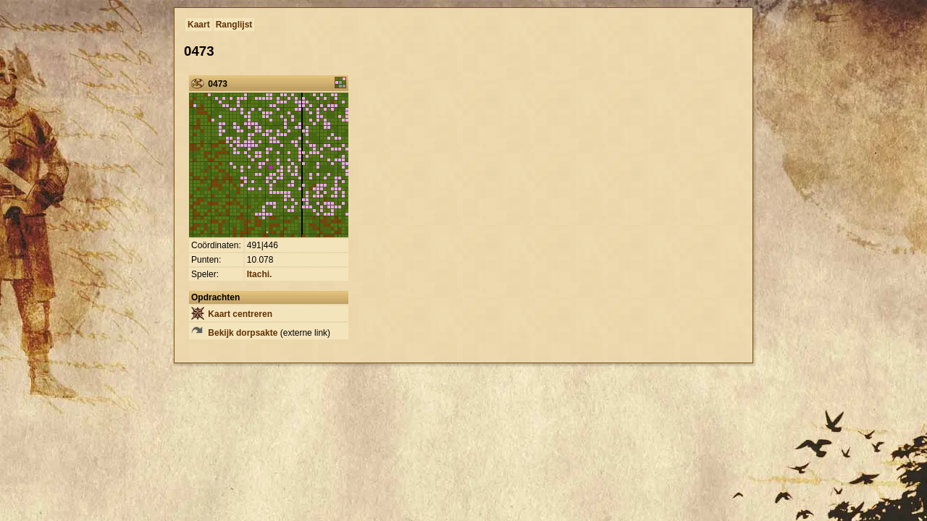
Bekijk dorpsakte (234, 333)
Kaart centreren (231, 314)
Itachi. (259, 274)
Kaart (199, 25)
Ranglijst (234, 25)
